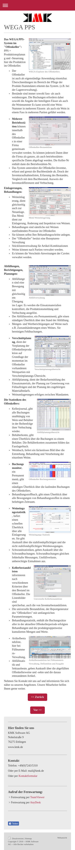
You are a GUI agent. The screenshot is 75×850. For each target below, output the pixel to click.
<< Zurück (37, 697)
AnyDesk (35, 802)
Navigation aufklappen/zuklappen (37, 5)
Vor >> (37, 709)
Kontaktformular (28, 775)
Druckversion (16, 838)
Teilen (13, 823)
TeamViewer (37, 797)
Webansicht (62, 838)
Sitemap (28, 838)
